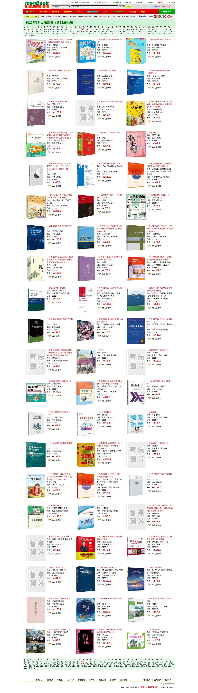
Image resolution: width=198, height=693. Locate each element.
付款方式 (128, 2)
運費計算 (139, 2)
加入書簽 (171, 2)
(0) (103, 2)
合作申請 (49, 680)
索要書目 (60, 680)
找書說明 (102, 680)
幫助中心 (92, 680)
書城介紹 (39, 680)
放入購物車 (56, 57)
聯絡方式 (81, 680)
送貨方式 (113, 680)
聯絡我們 (150, 2)
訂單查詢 (85, 2)
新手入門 (71, 680)
